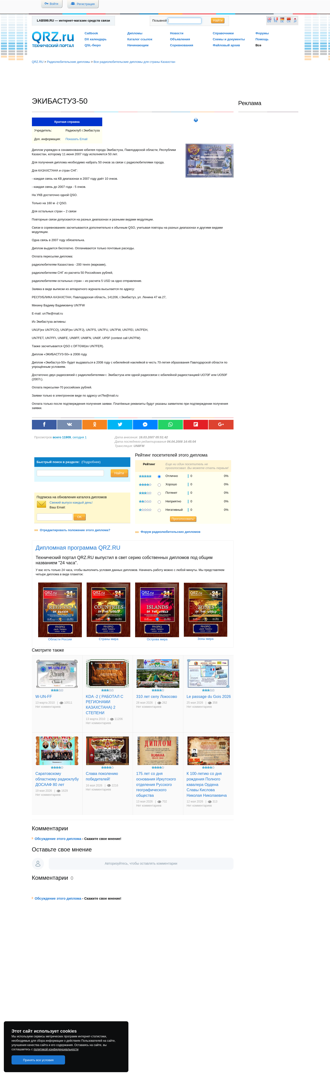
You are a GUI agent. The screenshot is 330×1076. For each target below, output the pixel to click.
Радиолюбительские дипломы (68, 62)
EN (269, 21)
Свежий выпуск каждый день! (71, 502)
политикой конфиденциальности (56, 1049)
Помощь (262, 39)
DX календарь (96, 39)
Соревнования (181, 45)
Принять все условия (38, 1060)
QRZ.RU (38, 62)
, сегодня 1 (70, 437)
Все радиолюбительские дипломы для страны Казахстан (134, 62)
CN (288, 21)
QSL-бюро (93, 45)
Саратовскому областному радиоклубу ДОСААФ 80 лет (57, 778)
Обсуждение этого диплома (58, 839)
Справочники (223, 33)
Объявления (180, 39)
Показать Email (76, 139)
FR (275, 21)
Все (258, 45)
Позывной (159, 20)
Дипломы (135, 33)
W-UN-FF (44, 696)
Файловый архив (226, 45)
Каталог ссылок (139, 39)
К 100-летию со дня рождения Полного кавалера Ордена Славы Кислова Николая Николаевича (207, 784)
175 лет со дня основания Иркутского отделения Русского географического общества (156, 784)
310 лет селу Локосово (156, 696)
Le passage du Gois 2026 (209, 696)
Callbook (91, 33)
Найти (217, 20)
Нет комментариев (48, 706)
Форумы (262, 33)
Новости (177, 33)
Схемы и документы (229, 39)
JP (295, 21)
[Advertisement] (165, 80)
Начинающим (138, 45)
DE (282, 21)
